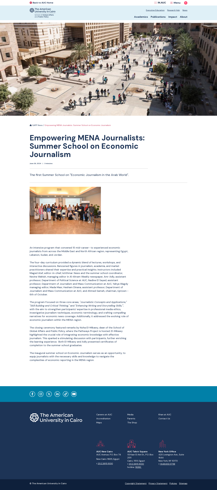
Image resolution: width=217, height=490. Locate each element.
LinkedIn (57, 394)
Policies (173, 483)
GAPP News (36, 125)
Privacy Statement (158, 483)
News (185, 10)
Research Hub (173, 10)
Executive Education (155, 10)
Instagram (40, 394)
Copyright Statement (136, 483)
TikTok (65, 394)
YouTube (74, 394)
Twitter (49, 394)
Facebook (32, 394)
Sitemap (183, 483)
